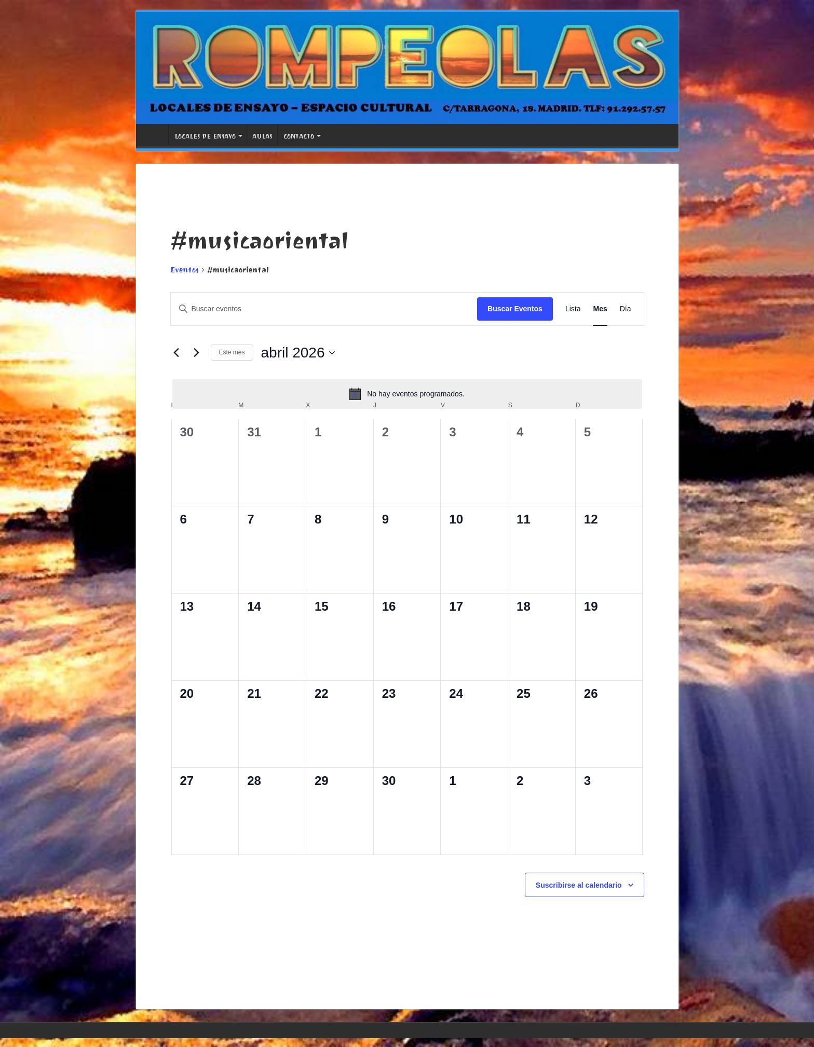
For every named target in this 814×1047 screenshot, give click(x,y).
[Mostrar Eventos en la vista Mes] (600, 309)
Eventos (184, 270)
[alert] (407, 393)
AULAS (262, 136)
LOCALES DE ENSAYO (205, 136)
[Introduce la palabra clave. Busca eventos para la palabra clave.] (324, 309)
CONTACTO (298, 136)
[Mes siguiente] (197, 353)
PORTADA (154, 135)
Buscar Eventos (514, 309)
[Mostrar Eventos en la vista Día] (625, 309)
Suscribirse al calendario (579, 885)
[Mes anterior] (176, 353)
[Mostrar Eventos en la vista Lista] (573, 309)
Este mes (232, 352)
